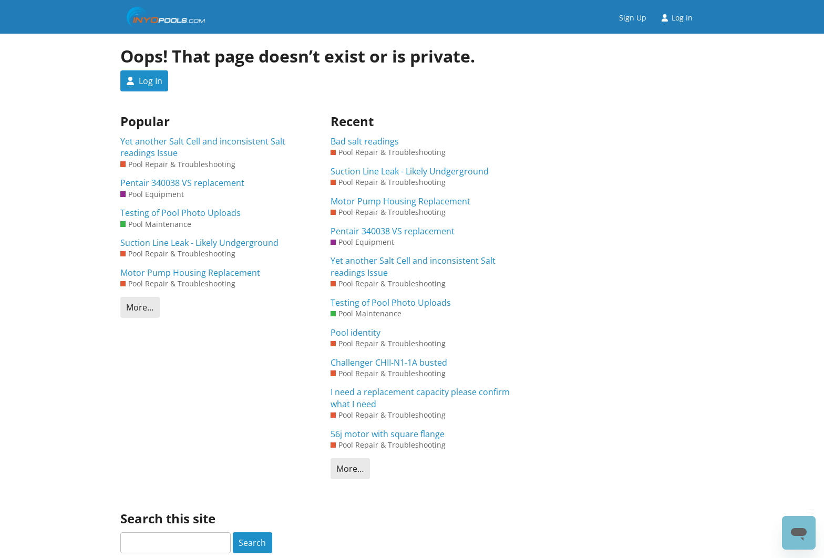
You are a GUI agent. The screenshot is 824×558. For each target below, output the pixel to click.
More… (139, 307)
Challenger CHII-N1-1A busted (389, 362)
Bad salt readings (365, 141)
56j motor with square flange (388, 434)
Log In (677, 18)
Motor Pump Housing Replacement (190, 272)
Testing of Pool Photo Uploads (180, 213)
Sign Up (632, 18)
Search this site (167, 518)
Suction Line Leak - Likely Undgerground (199, 243)
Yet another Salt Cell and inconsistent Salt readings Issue (202, 147)
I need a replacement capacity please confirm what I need (420, 397)
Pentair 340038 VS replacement (182, 183)
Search (252, 543)
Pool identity (355, 332)
